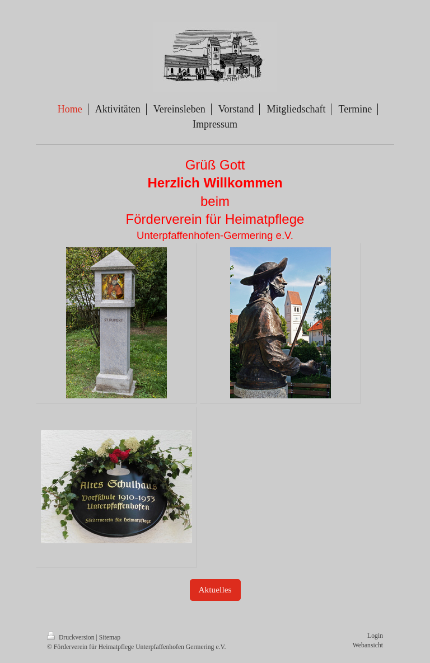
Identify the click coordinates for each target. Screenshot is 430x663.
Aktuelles (215, 589)
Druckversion (71, 637)
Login (375, 636)
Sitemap (109, 637)
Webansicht (368, 645)
